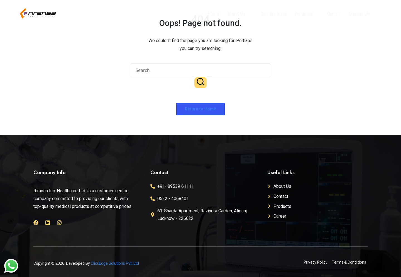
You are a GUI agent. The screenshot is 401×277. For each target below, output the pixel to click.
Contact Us (358, 13)
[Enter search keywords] (200, 70)
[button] (200, 82)
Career (333, 13)
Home (213, 13)
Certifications (273, 13)
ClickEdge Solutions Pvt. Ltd (115, 263)
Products (305, 13)
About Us (239, 13)
